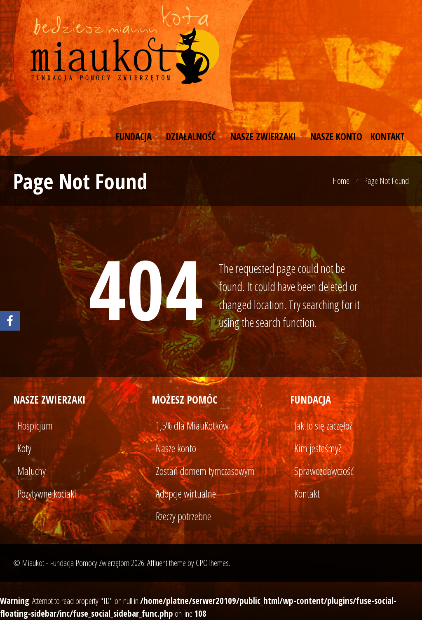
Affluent (157, 562)
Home (341, 180)
